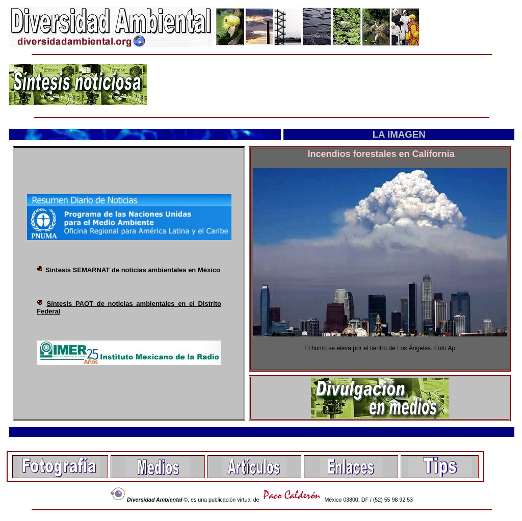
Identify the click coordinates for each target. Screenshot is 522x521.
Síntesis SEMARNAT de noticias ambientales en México (132, 270)
